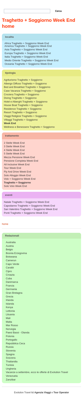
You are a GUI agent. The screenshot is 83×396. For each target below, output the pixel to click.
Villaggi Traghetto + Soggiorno (21, 119)
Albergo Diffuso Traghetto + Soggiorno (25, 83)
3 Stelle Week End (14, 146)
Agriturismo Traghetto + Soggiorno (23, 79)
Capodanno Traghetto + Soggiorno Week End (29, 205)
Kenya (9, 307)
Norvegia (11, 329)
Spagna (10, 354)
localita (42, 37)
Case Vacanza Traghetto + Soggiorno (25, 90)
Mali (8, 318)
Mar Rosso (12, 325)
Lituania (10, 314)
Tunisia (10, 365)
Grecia (9, 296)
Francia (10, 285)
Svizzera (11, 357)
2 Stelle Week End (14, 142)
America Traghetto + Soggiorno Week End (28, 46)
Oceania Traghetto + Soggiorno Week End (28, 63)
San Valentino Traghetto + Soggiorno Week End (30, 209)
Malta (9, 321)
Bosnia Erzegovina (16, 253)
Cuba (9, 278)
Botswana (11, 256)
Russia (10, 346)
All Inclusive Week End (16, 164)
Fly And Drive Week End (17, 171)
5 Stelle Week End (14, 153)
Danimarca (12, 281)
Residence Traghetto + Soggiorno (23, 108)
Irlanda (10, 300)
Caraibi (10, 267)
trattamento (42, 136)
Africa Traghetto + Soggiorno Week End (26, 43)
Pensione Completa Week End (21, 160)
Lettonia (10, 310)
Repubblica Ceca (15, 343)
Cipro (9, 271)
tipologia (42, 73)
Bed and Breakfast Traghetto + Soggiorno (27, 87)
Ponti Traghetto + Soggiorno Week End (26, 212)
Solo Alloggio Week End (17, 175)
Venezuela (12, 375)
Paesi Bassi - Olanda (17, 332)
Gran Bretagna (14, 292)
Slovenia (11, 350)
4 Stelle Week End (14, 150)
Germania (11, 289)
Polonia (10, 336)
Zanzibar (11, 379)
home (5, 224)
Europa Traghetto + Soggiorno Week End (28, 53)
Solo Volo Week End (15, 186)
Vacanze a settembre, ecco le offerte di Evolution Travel (37, 372)
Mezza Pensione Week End (19, 157)
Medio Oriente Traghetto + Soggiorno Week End (32, 60)
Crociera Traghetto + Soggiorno (21, 94)
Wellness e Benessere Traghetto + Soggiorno (29, 126)
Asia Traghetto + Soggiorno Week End (25, 49)
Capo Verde (12, 264)
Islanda (10, 303)
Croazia (10, 274)
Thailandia (11, 361)
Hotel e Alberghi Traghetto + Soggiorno (25, 101)
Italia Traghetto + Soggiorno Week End (26, 56)
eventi (42, 196)
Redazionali (42, 236)
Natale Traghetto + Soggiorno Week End (26, 202)
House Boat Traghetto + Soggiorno (23, 105)
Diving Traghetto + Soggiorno (20, 97)
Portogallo (11, 339)
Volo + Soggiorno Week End (19, 178)
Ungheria (11, 368)
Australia (11, 242)
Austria (10, 245)
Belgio (9, 249)
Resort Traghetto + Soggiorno (20, 112)
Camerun (11, 260)
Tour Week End (12, 167)
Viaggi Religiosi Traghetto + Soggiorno (25, 116)
